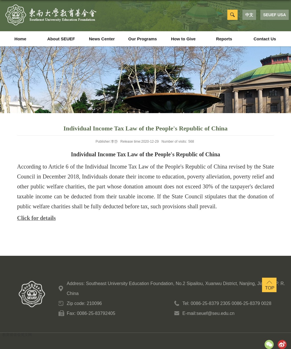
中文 (249, 15)
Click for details (36, 218)
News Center (102, 38)
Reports (224, 38)
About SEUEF (61, 38)
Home (20, 38)
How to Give (183, 38)
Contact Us (264, 38)
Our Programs (142, 38)
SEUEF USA (274, 15)
